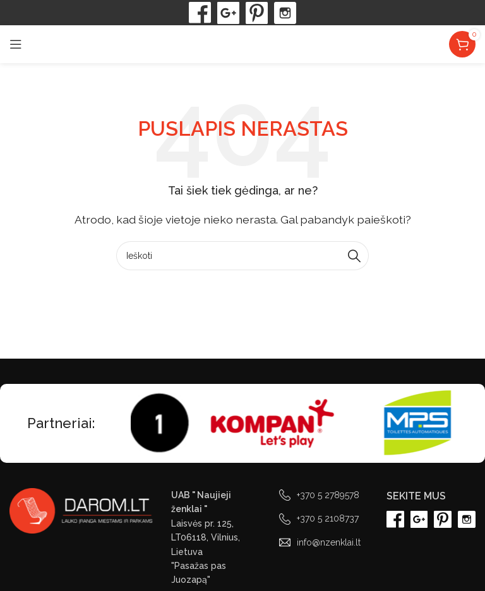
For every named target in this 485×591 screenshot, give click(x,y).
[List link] (323, 495)
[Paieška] (242, 255)
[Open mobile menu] (15, 44)
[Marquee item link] (136, 423)
